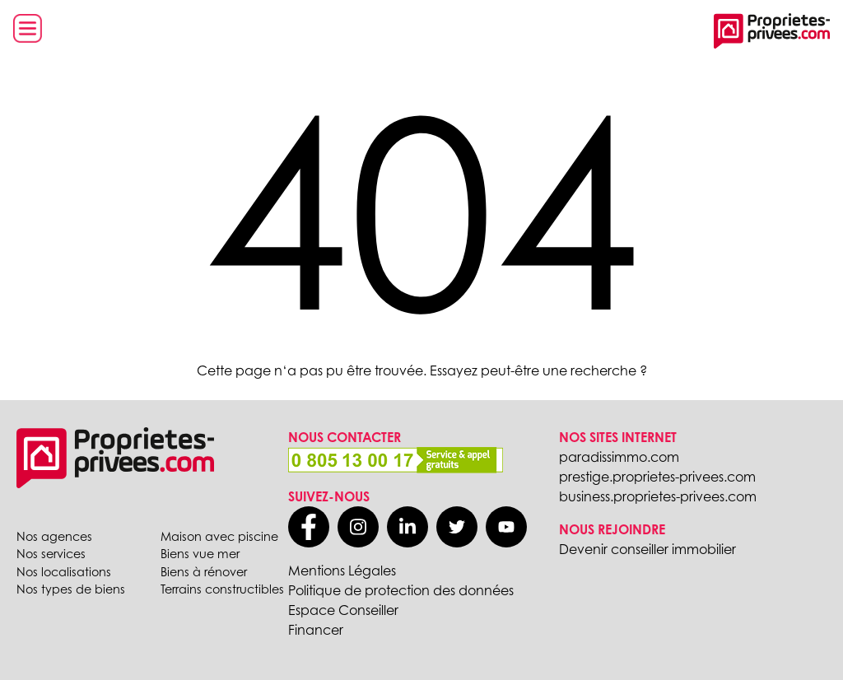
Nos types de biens (70, 589)
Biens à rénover (204, 572)
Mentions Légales (342, 570)
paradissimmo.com (619, 457)
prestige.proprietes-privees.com (657, 476)
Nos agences (54, 536)
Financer (315, 630)
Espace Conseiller (343, 610)
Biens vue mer (200, 554)
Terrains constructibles (222, 589)
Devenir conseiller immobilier (647, 549)
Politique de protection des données (401, 590)
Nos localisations (63, 572)
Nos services (51, 554)
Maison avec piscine (219, 536)
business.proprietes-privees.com (658, 496)
